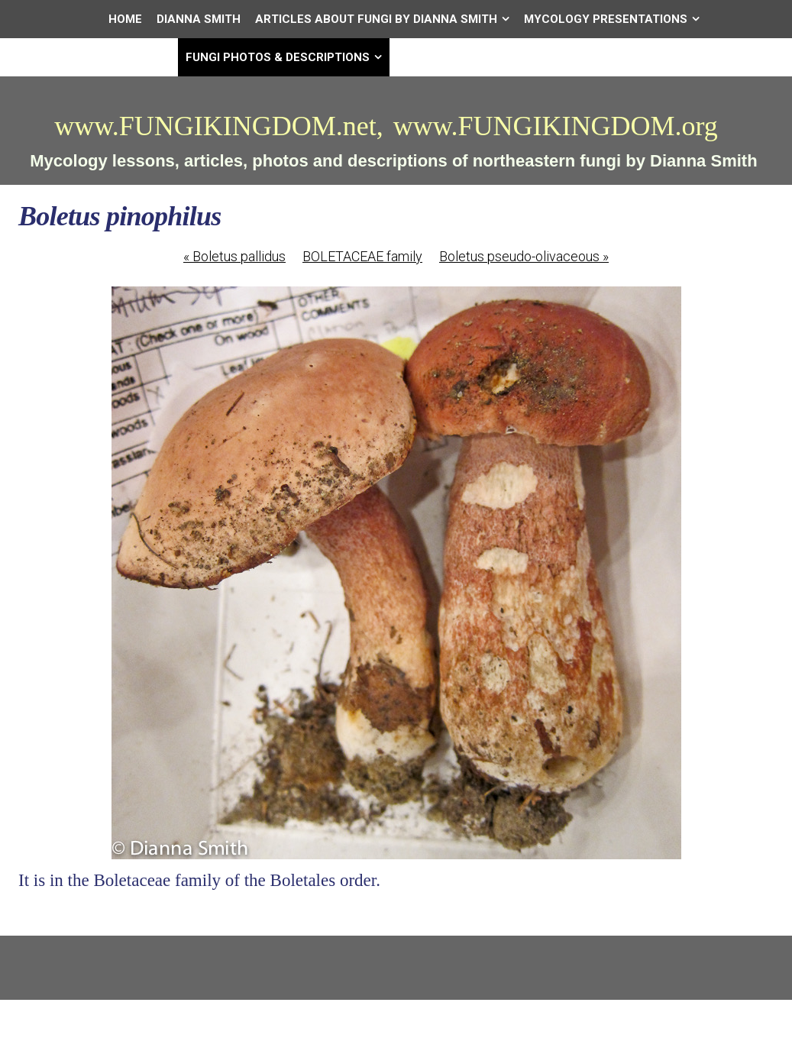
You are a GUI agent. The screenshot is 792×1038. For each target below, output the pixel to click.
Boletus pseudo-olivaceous (524, 256)
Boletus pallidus (234, 256)
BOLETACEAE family (362, 256)
